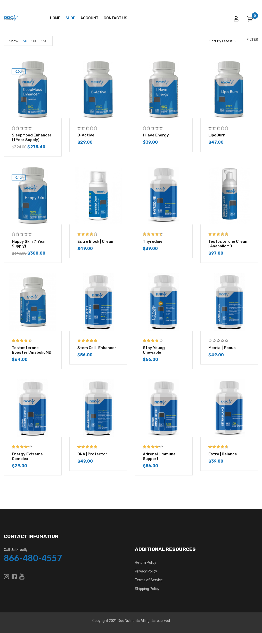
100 (34, 41)
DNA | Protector (92, 454)
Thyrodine (152, 241)
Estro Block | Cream (95, 241)
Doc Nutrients (129, 621)
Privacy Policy (146, 571)
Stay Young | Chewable (155, 350)
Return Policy (145, 562)
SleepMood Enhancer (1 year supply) (32, 137)
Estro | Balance (222, 454)
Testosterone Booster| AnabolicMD (31, 350)
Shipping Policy (147, 589)
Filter (252, 39)
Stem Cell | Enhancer (96, 347)
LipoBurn (216, 135)
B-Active (85, 135)
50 (25, 41)
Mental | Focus (222, 347)
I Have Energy (156, 135)
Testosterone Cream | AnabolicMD (228, 243)
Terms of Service (149, 580)
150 (44, 41)
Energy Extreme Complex (27, 456)
